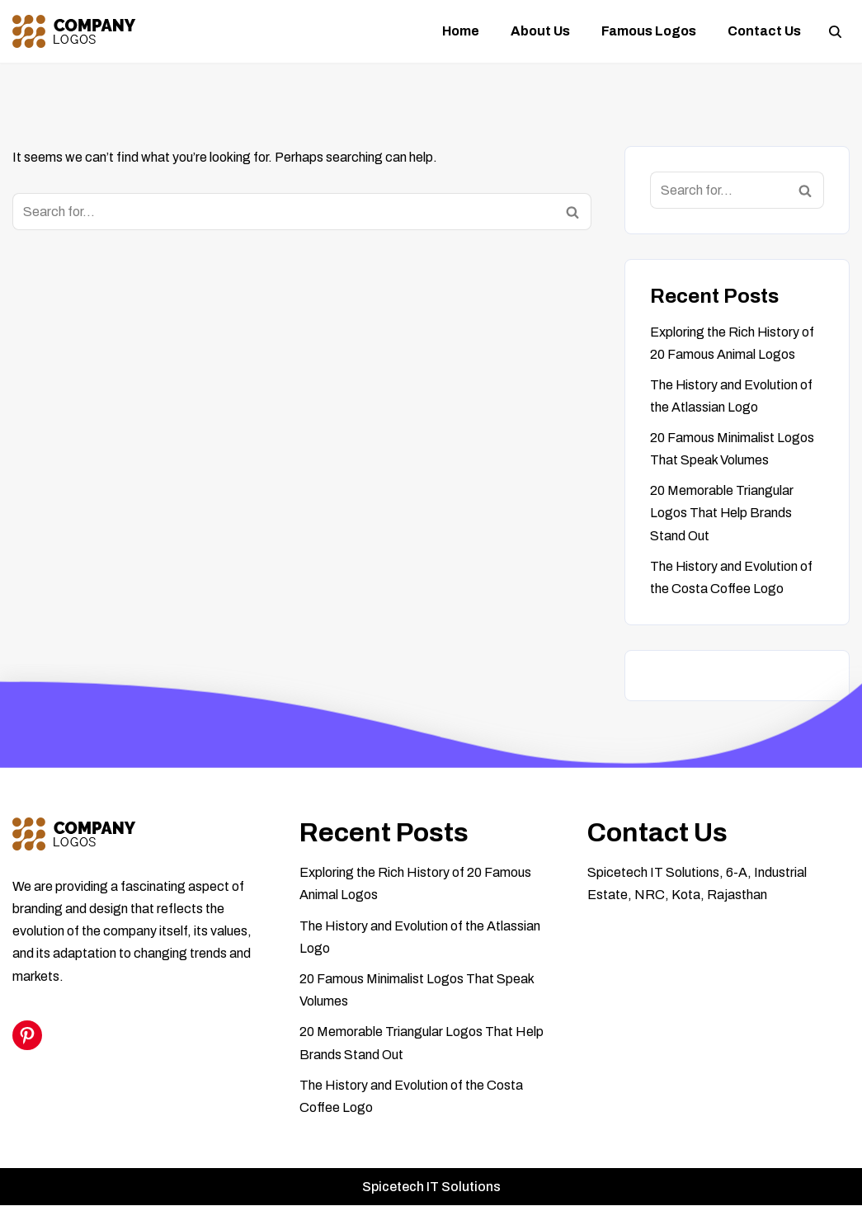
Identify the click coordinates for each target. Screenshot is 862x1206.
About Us (540, 31)
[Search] (835, 32)
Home (460, 31)
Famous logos (648, 31)
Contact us (764, 31)
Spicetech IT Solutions (431, 1187)
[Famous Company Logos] (74, 31)
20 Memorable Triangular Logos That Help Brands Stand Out (722, 513)
